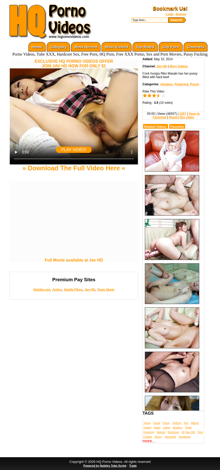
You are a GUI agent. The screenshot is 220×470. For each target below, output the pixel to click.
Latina (166, 427)
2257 (182, 114)
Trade (133, 465)
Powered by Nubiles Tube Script (104, 465)
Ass (186, 423)
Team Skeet (105, 289)
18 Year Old (188, 432)
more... (149, 441)
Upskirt (147, 427)
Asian (157, 427)
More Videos (178, 66)
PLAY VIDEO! (73, 150)
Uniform (176, 423)
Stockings (173, 432)
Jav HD (90, 289)
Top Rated (145, 47)
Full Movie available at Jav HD (74, 260)
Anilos (57, 289)
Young (147, 423)
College (147, 436)
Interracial (170, 436)
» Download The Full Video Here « (73, 168)
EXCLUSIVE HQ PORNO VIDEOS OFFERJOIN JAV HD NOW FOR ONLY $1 (74, 63)
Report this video (181, 117)
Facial (156, 423)
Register (181, 14)
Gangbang (185, 436)
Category (58, 47)
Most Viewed (116, 47)
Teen (200, 432)
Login (169, 14)
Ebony (158, 436)
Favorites (177, 127)
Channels (195, 47)
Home (37, 47)
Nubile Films (73, 289)
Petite (188, 427)
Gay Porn (170, 47)
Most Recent (85, 47)
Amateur (166, 84)
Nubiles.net (42, 289)
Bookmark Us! (170, 8)
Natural (161, 432)
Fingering (181, 84)
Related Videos (155, 127)
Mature (195, 423)
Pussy (194, 84)
